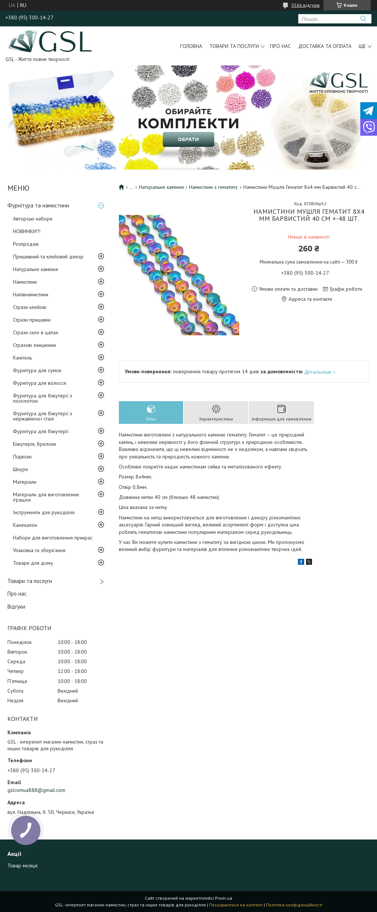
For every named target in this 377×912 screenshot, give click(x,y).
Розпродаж (26, 244)
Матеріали (24, 481)
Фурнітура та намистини (38, 205)
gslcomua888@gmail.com (36, 790)
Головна (191, 46)
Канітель (22, 357)
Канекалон (25, 525)
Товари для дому (33, 563)
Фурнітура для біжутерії (40, 431)
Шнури (20, 469)
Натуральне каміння (35, 269)
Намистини (25, 281)
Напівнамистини (30, 294)
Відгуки (16, 606)
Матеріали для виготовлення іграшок (46, 497)
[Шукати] (363, 18)
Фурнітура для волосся (39, 383)
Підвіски (22, 456)
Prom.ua (223, 898)
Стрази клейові (29, 307)
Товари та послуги (234, 46)
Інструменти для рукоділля (44, 512)
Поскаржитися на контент (236, 905)
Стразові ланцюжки (34, 345)
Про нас (280, 46)
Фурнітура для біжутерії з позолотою (42, 398)
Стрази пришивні (32, 319)
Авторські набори (32, 218)
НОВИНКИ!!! (26, 231)
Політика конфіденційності (294, 905)
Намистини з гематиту (213, 187)
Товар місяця (22, 865)
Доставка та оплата (324, 46)
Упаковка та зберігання (39, 550)
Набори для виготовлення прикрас (52, 537)
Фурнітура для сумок (37, 370)
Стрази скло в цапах (35, 332)
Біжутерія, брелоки (34, 444)
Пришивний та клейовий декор (48, 256)
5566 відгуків (306, 5)
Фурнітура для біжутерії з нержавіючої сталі (42, 416)
